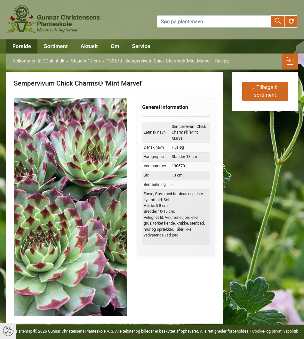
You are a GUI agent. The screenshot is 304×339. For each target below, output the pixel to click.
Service (141, 46)
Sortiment (56, 46)
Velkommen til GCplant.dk (38, 60)
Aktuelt (89, 46)
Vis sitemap (21, 331)
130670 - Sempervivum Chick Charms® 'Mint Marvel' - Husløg (168, 60)
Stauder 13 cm (85, 60)
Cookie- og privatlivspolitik (275, 331)
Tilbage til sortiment (265, 91)
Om (115, 46)
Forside (21, 46)
